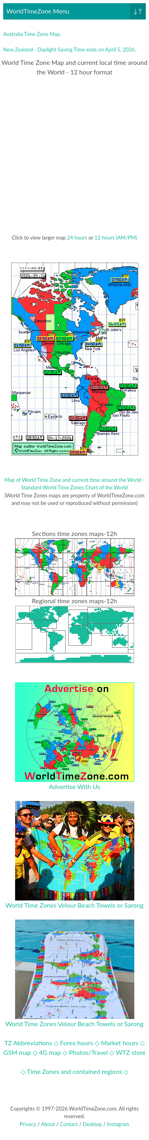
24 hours (77, 237)
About (48, 1124)
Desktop (92, 1124)
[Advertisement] (74, 155)
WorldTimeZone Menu (76, 11)
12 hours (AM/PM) (116, 237)
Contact (69, 1124)
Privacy (28, 1124)
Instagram (118, 1124)
